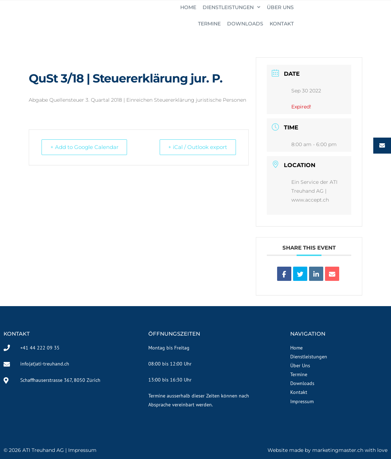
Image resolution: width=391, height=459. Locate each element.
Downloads (336, 13)
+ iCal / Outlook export (196, 147)
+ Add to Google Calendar (86, 147)
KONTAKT (372, 13)
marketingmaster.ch (337, 450)
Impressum (82, 450)
